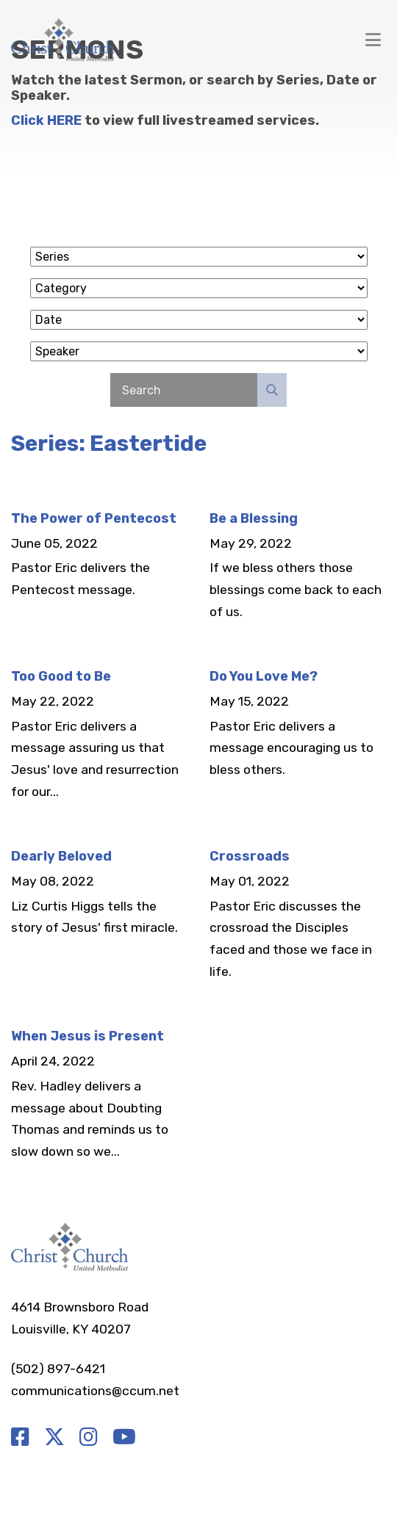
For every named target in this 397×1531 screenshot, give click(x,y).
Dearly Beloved (61, 856)
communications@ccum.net (95, 1390)
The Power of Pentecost (93, 518)
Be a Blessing (254, 518)
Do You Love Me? (264, 676)
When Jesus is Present (87, 1036)
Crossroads (250, 856)
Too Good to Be (61, 676)
